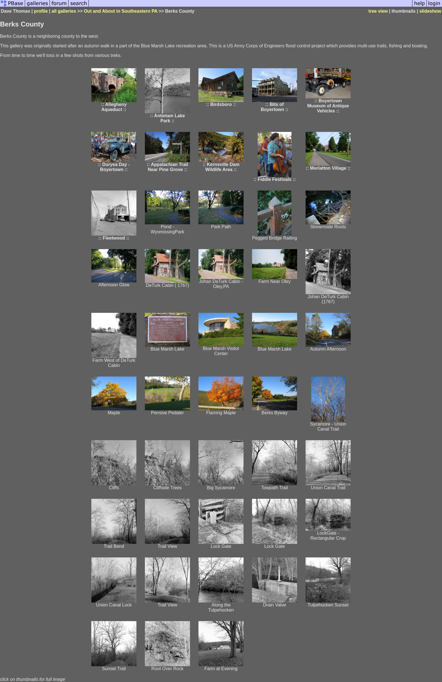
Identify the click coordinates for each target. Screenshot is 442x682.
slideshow (430, 11)
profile (41, 11)
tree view (378, 11)
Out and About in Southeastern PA (120, 11)
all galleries (64, 11)
